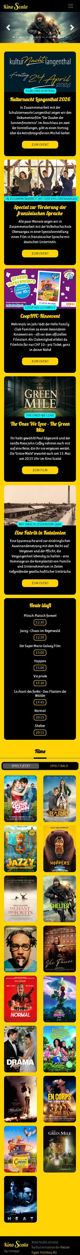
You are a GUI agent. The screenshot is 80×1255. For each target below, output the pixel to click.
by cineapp (11, 1251)
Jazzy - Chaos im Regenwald (40, 631)
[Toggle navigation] (71, 6)
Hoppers (40, 661)
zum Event (40, 145)
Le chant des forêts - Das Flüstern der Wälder (40, 694)
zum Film (40, 470)
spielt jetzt (21, 766)
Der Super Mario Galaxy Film (40, 646)
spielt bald (59, 766)
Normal (40, 711)
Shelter (40, 726)
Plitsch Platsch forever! (40, 616)
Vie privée (40, 676)
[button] (8, 27)
